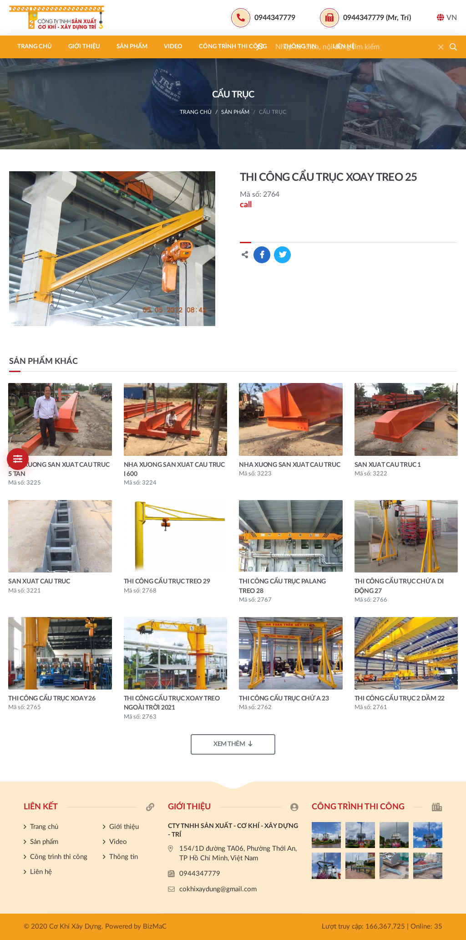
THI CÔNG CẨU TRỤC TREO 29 (167, 581)
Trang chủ (34, 47)
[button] (453, 47)
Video (173, 47)
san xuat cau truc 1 (388, 465)
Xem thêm (233, 744)
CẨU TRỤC (272, 112)
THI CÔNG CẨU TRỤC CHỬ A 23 (284, 698)
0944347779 (199, 873)
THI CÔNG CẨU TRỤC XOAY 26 (52, 698)
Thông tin (299, 47)
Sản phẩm (131, 47)
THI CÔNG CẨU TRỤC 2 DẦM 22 (400, 698)
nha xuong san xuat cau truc (289, 465)
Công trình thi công (233, 47)
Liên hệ (344, 47)
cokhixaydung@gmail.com (218, 889)
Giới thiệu (84, 47)
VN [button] (447, 17)
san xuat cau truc (39, 581)
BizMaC (155, 926)
